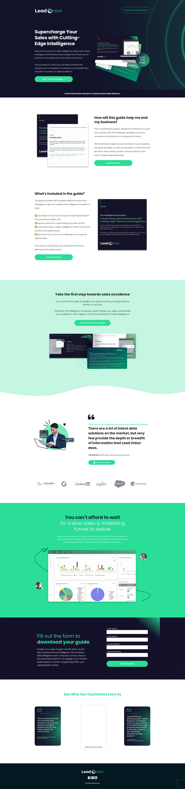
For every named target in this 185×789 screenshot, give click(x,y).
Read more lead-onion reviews (93, 747)
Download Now (113, 163)
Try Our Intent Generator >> (136, 10)
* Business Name (114, 651)
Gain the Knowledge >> (54, 79)
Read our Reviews (101, 462)
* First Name (112, 629)
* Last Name (112, 636)
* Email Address (113, 644)
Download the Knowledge (92, 322)
